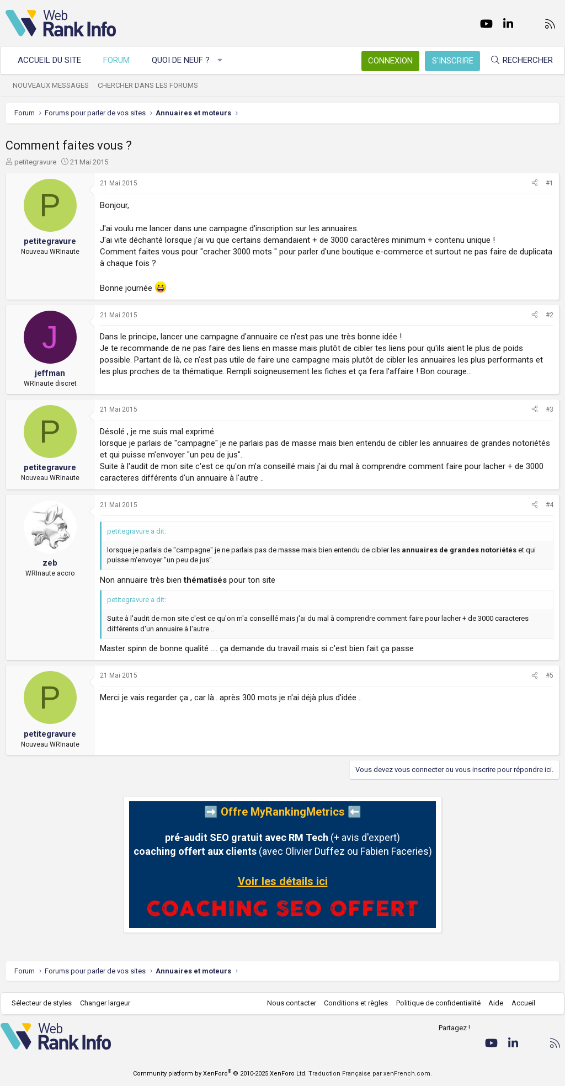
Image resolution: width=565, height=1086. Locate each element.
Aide (490, 1003)
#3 (549, 409)
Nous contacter (286, 1003)
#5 (549, 675)
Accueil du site (54, 60)
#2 (549, 315)
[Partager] (534, 183)
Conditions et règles (351, 1003)
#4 (549, 505)
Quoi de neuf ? (186, 60)
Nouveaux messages (56, 85)
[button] (224, 60)
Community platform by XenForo (220, 1073)
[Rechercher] (516, 60)
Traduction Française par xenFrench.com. (370, 1073)
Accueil (518, 1003)
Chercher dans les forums (153, 85)
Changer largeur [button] (110, 1003)
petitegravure (35, 162)
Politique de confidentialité (433, 1003)
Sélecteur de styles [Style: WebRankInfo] (47, 1003)
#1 (549, 183)
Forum (121, 60)
